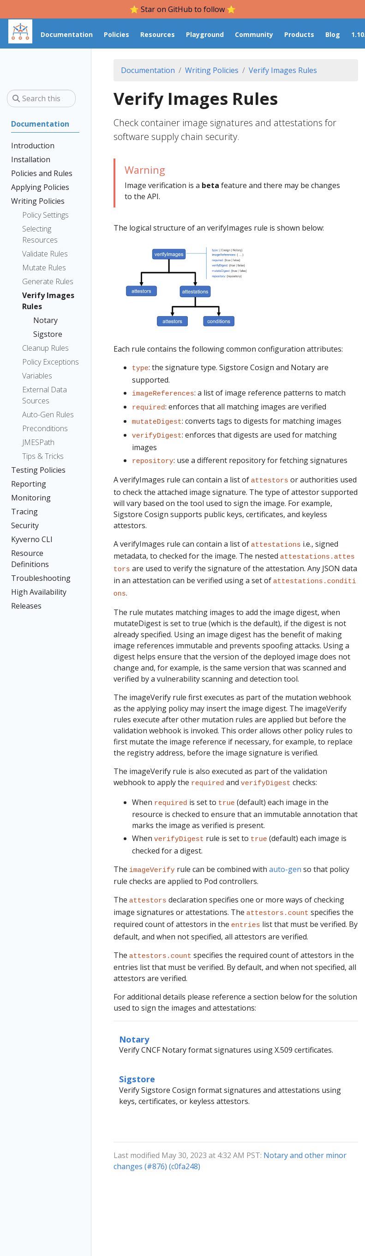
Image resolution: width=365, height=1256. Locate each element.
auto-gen (285, 852)
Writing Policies (212, 70)
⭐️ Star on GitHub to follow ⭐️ (183, 9)
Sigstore (137, 1055)
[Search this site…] (41, 98)
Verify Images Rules (283, 70)
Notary (134, 1016)
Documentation (148, 70)
